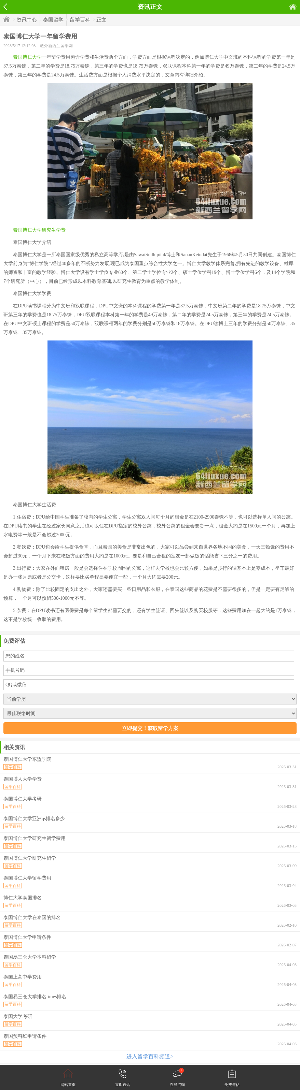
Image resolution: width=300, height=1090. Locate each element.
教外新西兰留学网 (56, 45)
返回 (5, 6)
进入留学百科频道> (149, 1056)
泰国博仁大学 (27, 57)
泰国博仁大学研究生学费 (39, 230)
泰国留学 (53, 20)
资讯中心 (26, 20)
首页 (293, 7)
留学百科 (80, 20)
